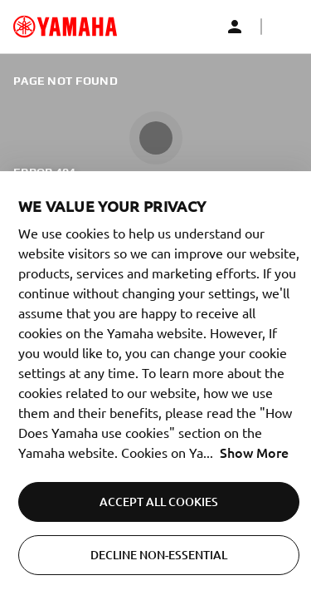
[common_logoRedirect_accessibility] (65, 26)
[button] (284, 26)
